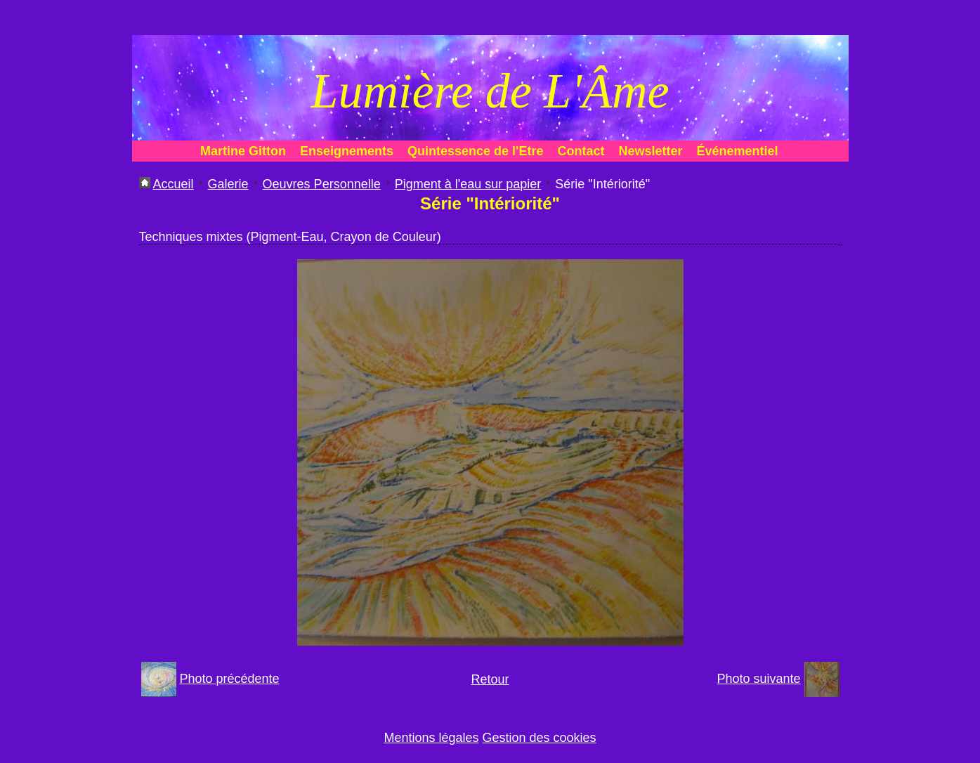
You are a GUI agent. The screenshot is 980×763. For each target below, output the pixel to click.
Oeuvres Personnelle (322, 184)
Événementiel (737, 151)
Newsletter (650, 151)
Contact (580, 151)
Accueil (173, 184)
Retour (490, 679)
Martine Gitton (243, 151)
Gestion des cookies (539, 738)
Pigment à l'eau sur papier (468, 184)
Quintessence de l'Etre (475, 151)
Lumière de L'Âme (490, 91)
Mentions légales (431, 738)
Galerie (228, 184)
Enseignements (346, 151)
